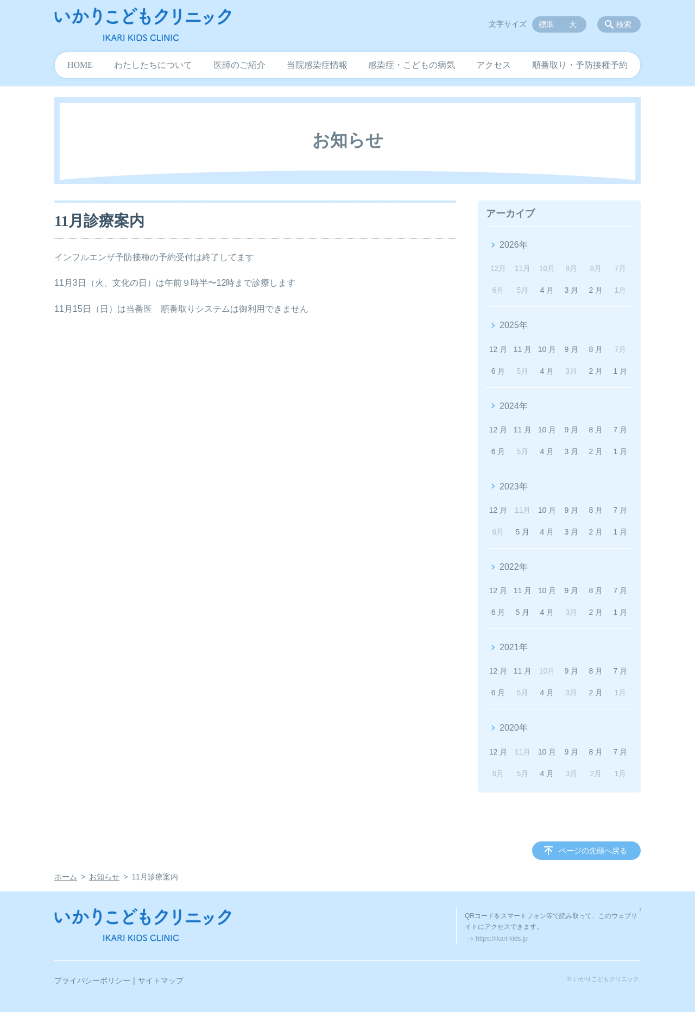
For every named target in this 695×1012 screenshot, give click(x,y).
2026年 (514, 244)
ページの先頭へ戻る (593, 850)
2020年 (514, 727)
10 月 (547, 349)
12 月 (498, 349)
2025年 (514, 325)
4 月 (547, 290)
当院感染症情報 (317, 65)
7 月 (620, 429)
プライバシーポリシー (92, 980)
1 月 (620, 371)
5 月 (523, 531)
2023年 (514, 486)
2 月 (596, 290)
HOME (80, 65)
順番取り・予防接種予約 (580, 65)
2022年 (514, 566)
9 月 (572, 349)
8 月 (596, 349)
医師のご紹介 (239, 65)
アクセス (493, 65)
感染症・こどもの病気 (411, 65)
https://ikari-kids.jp (502, 938)
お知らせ (104, 876)
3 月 (572, 290)
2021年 (514, 647)
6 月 (498, 371)
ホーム (65, 876)
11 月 (523, 349)
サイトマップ (161, 980)
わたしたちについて (153, 65)
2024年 (514, 406)
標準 (546, 24)
